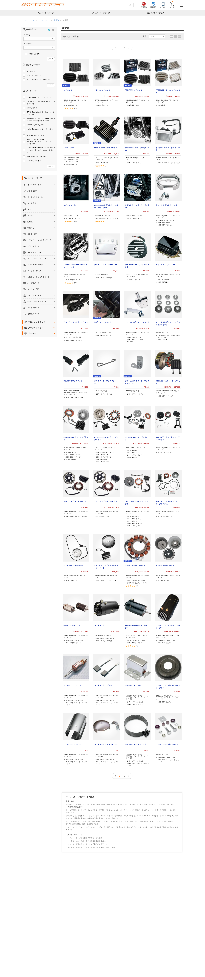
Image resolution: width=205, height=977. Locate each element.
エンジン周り (32, 234)
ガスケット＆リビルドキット (38, 277)
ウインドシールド (34, 295)
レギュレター (31, 71)
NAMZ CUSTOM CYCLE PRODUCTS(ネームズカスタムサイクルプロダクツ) (41, 142)
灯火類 (30, 222)
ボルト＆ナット (33, 308)
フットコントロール (35, 197)
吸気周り (30, 228)
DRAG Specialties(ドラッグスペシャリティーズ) (40, 113)
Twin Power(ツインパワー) (36, 156)
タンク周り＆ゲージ (35, 265)
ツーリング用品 (33, 289)
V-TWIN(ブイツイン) (34, 161)
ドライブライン (33, 246)
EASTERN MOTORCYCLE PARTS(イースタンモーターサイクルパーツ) (41, 120)
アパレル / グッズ (35, 328)
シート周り (31, 203)
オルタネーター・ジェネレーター (38, 79)
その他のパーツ (33, 314)
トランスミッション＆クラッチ (39, 240)
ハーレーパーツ (35, 178)
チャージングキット (34, 75)
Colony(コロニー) (33, 108)
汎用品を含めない (35, 54)
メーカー (32, 333)
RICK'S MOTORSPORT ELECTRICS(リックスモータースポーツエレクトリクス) (41, 150)
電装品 (30, 215)
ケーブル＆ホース (34, 271)
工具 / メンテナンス (36, 322)
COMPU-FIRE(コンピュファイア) (38, 97)
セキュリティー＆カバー (36, 301)
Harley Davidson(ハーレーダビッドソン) (40, 130)
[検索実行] (130, 4)
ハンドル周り (32, 191)
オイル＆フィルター (35, 185)
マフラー (30, 209)
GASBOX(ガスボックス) (35, 125)
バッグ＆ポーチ (33, 283)
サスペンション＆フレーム (37, 258)
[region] (102, 20)
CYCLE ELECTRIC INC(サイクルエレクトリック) (41, 103)
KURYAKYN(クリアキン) (35, 135)
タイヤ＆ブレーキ (34, 252)
